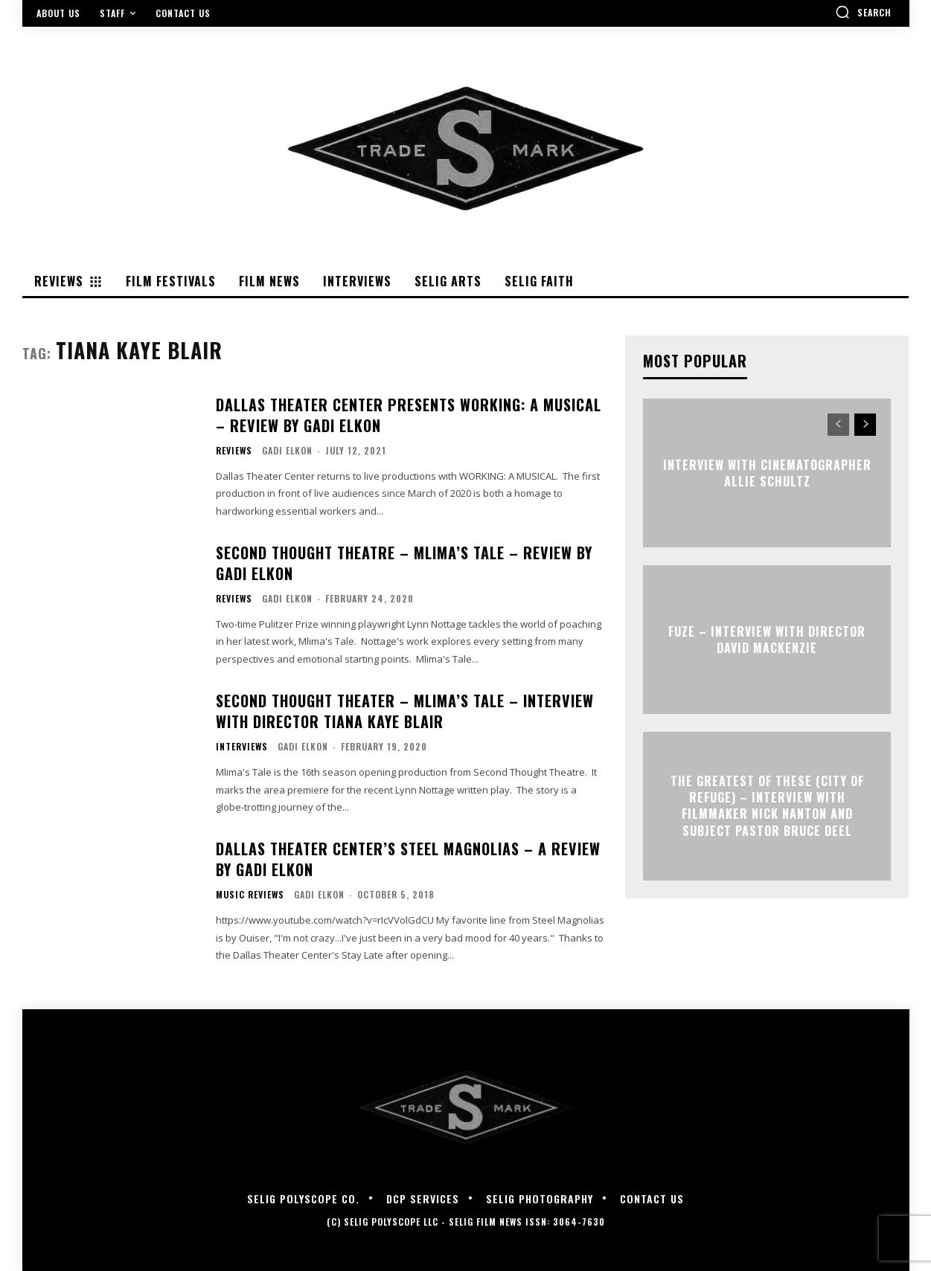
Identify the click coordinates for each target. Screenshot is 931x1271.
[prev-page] (838, 425)
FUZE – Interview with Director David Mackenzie (767, 639)
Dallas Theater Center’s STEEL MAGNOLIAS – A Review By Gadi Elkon (408, 859)
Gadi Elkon (287, 450)
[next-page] (865, 425)
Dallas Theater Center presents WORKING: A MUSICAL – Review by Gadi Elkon (408, 415)
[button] (863, 11)
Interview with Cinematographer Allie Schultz (767, 472)
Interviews (242, 746)
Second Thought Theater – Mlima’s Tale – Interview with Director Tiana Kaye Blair (405, 711)
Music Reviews (250, 894)
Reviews (234, 450)
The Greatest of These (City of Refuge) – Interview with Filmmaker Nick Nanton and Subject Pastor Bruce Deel (767, 806)
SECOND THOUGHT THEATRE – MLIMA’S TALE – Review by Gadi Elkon (404, 563)
